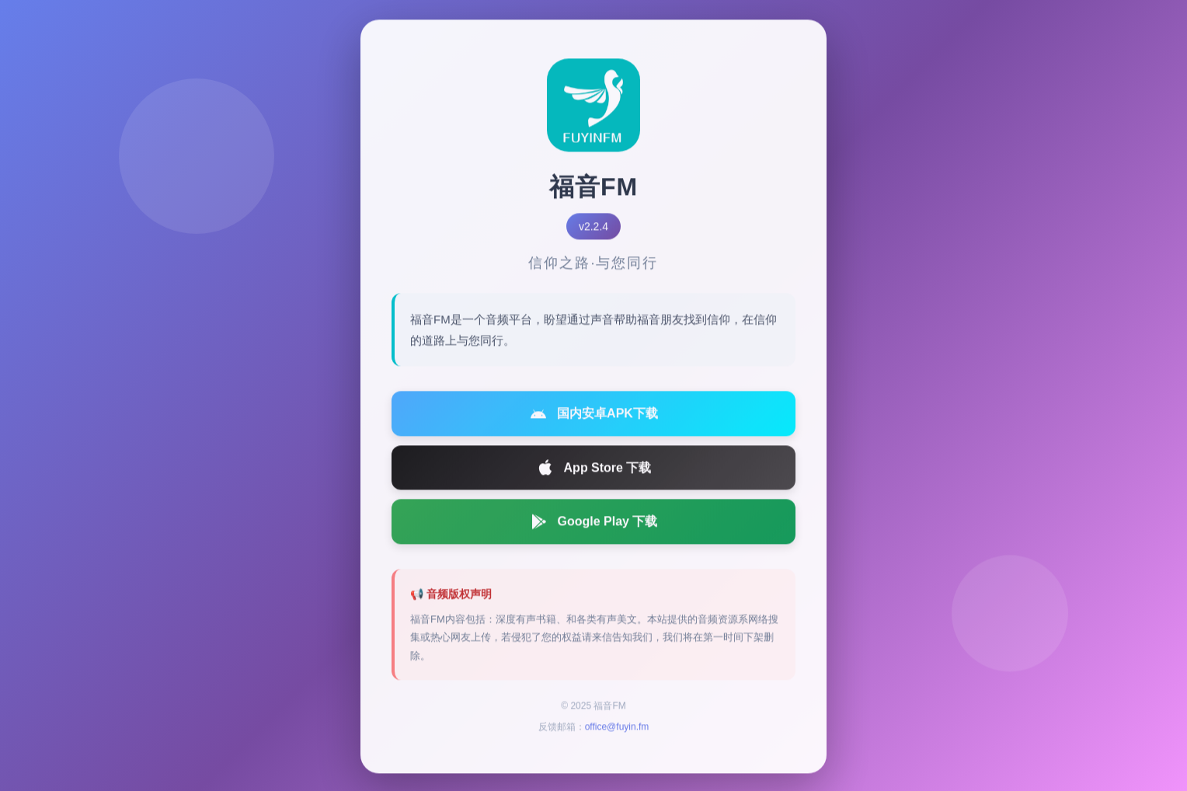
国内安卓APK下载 (593, 416)
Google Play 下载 (594, 524)
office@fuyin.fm (617, 730)
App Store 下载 (594, 471)
